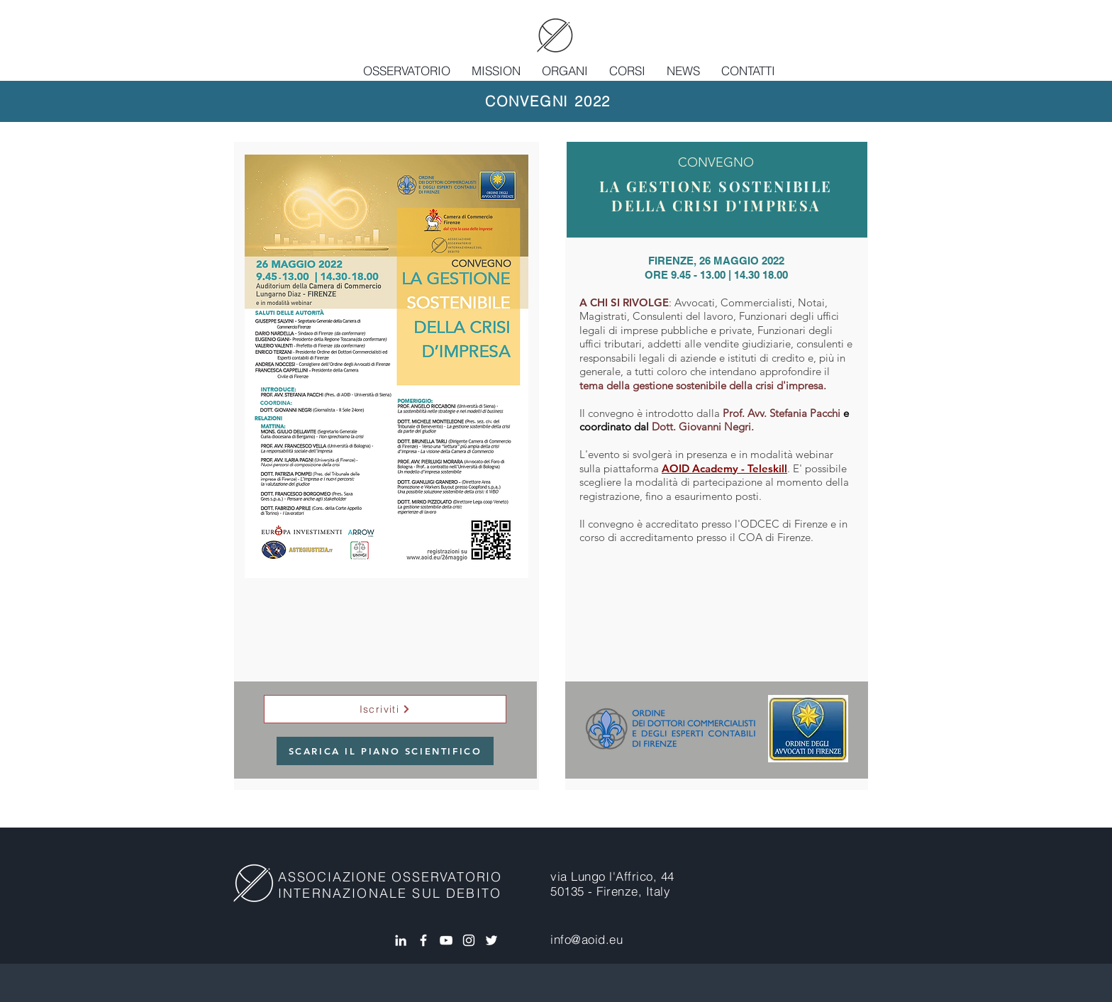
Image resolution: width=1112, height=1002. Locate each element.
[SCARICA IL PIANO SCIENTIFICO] (385, 751)
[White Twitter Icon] (491, 940)
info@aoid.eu (586, 939)
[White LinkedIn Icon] (400, 940)
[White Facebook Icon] (423, 940)
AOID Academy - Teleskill (724, 468)
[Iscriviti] (385, 709)
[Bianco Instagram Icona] (469, 940)
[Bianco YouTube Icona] (446, 940)
